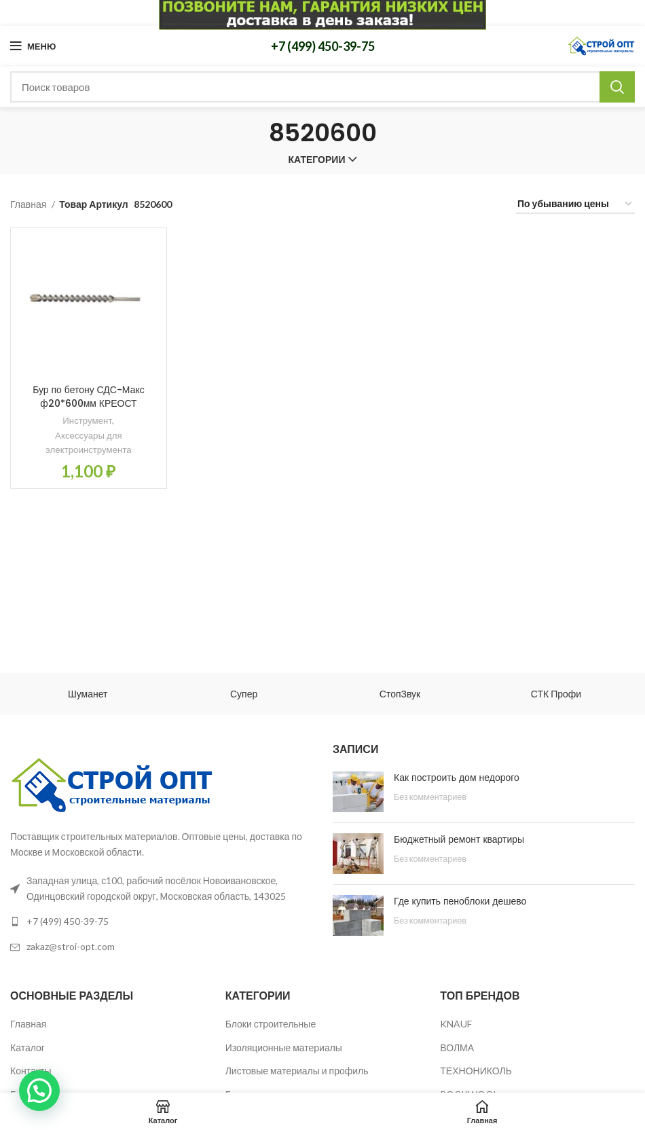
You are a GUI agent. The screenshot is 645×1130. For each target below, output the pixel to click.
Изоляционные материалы (283, 1047)
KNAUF (456, 1023)
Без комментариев (430, 797)
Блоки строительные (270, 1023)
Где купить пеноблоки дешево (460, 901)
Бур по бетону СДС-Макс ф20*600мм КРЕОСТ (89, 396)
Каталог (27, 1047)
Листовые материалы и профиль (297, 1070)
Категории (317, 159)
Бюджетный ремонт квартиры (459, 839)
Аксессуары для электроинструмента (88, 442)
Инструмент (87, 420)
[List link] (161, 921)
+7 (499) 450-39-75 (323, 46)
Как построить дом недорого (456, 777)
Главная (29, 204)
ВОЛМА (457, 1047)
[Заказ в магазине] (575, 205)
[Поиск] (322, 87)
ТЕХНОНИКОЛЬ (476, 1070)
